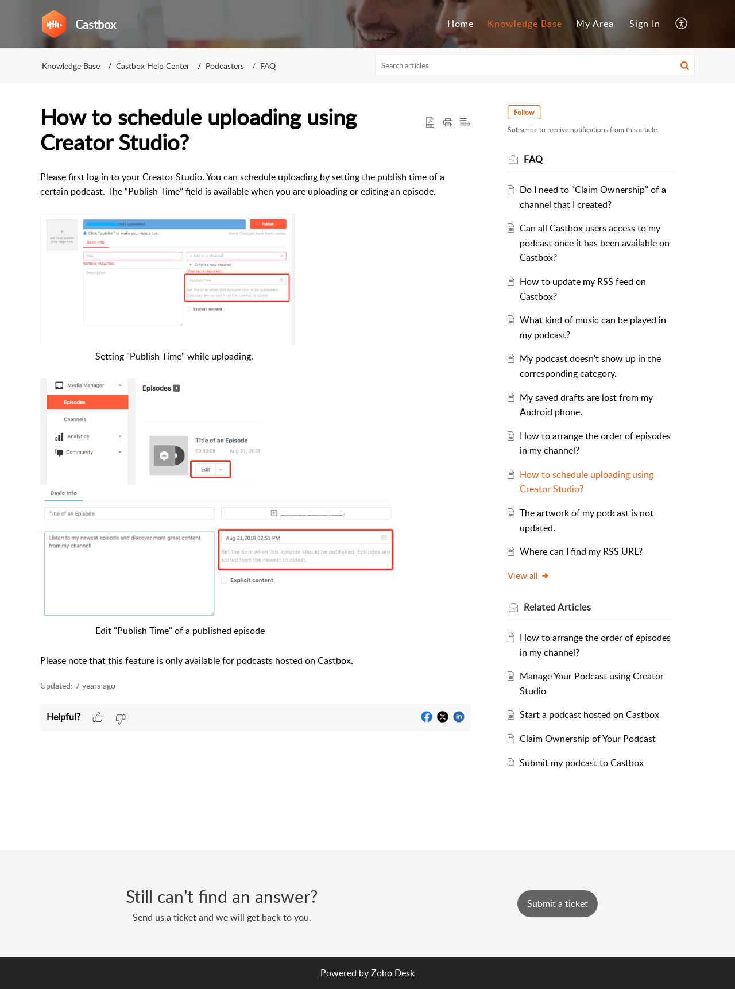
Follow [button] (524, 112)
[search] (535, 65)
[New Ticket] (557, 903)
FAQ (268, 65)
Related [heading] (557, 607)
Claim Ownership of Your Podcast (588, 738)
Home (460, 23)
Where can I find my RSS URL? (581, 551)
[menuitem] (460, 24)
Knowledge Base (525, 23)
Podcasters (225, 65)
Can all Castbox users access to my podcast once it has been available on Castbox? (595, 243)
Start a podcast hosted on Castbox (589, 714)
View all (529, 575)
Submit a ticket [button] (557, 903)
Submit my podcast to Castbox (582, 762)
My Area (595, 23)
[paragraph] (255, 419)
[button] (682, 24)
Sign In (644, 23)
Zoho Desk (393, 973)
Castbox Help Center (152, 65)
